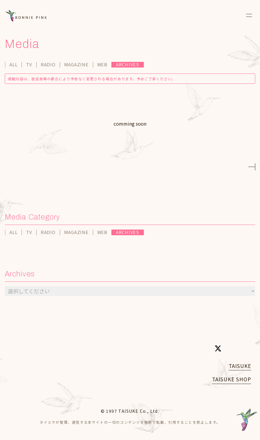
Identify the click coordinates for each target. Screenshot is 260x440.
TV (29, 65)
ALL (14, 65)
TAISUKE (240, 365)
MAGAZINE (76, 65)
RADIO (48, 65)
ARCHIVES (128, 65)
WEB (103, 65)
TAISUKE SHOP (231, 379)
